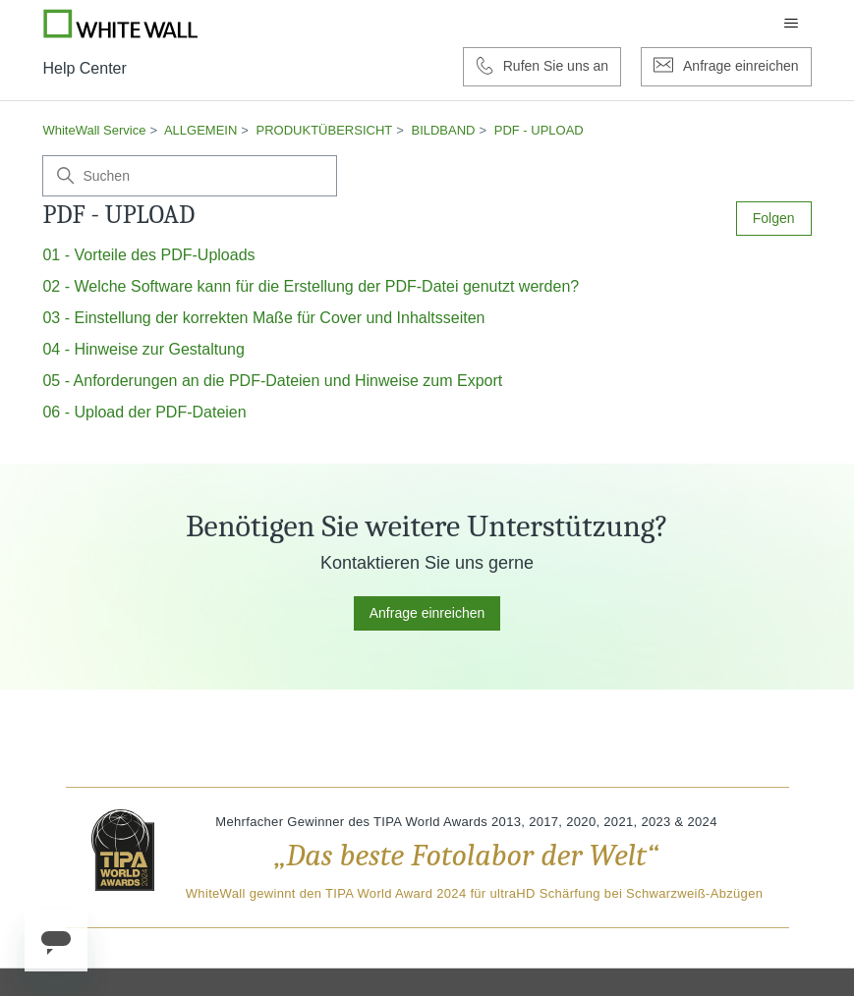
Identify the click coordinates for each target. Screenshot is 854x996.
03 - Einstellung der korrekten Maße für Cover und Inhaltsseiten (263, 317)
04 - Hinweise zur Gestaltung (143, 349)
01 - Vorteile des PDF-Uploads (148, 255)
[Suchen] (189, 175)
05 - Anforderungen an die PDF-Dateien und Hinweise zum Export (272, 380)
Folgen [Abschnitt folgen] (774, 218)
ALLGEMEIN (200, 130)
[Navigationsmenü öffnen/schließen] (791, 23)
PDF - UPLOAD (539, 130)
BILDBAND (443, 130)
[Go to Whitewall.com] (120, 23)
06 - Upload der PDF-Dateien (144, 412)
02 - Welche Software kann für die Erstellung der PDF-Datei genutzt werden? (310, 286)
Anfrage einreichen (427, 613)
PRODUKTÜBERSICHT (324, 130)
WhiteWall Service (93, 130)
